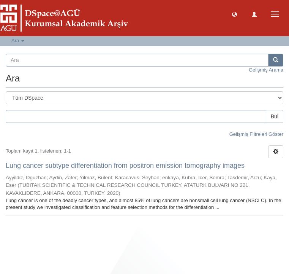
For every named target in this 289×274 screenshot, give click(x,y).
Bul (274, 116)
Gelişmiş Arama (266, 70)
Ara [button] (17, 40)
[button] (234, 14)
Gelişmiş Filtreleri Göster (256, 134)
